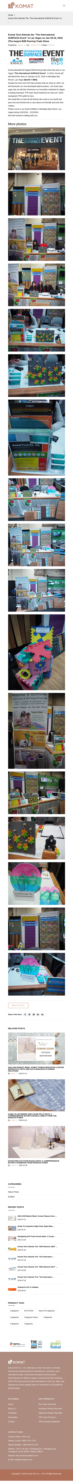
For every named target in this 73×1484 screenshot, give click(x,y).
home (10, 15)
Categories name (31, 1317)
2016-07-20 (35, 45)
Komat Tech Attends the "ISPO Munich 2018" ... (38, 1247)
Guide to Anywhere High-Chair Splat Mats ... (36, 1226)
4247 (51, 45)
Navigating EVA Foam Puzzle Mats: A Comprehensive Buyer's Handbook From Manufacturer (33, 1162)
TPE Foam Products (47, 1417)
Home (10, 1404)
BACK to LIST (18, 1005)
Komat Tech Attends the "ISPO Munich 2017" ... (38, 1267)
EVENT (11, 1197)
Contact (11, 1421)
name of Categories (47, 1311)
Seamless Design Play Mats (50, 1408)
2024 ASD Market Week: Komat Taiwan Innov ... (37, 1216)
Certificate (12, 1413)
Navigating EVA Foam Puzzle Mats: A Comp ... (37, 1236)
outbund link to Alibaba (28, 1287)
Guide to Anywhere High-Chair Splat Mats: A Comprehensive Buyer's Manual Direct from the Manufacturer (32, 1116)
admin (20, 45)
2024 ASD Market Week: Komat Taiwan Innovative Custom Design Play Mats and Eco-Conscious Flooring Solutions (36, 1069)
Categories (14, 1311)
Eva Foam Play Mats (47, 1404)
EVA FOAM (28, 1311)
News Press (13, 1192)
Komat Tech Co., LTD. (36, 1474)
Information (13, 1417)
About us (12, 1408)
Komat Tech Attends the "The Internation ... (36, 1257)
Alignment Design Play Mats (50, 1413)
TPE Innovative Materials (49, 1421)
